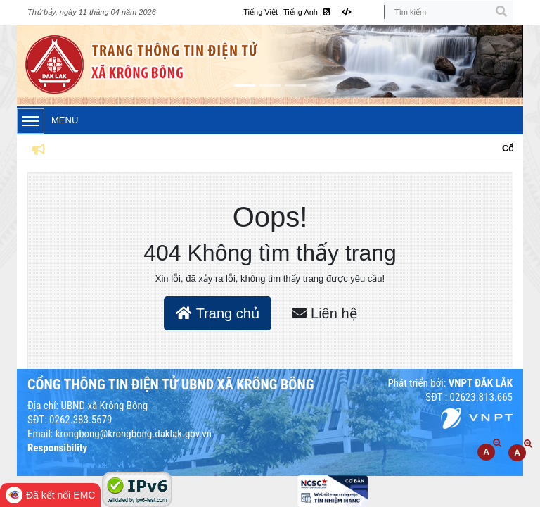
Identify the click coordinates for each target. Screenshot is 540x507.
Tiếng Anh (300, 12)
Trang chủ (217, 313)
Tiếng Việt (260, 12)
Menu (47, 121)
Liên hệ (324, 313)
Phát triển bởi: (450, 383)
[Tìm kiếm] (449, 12)
